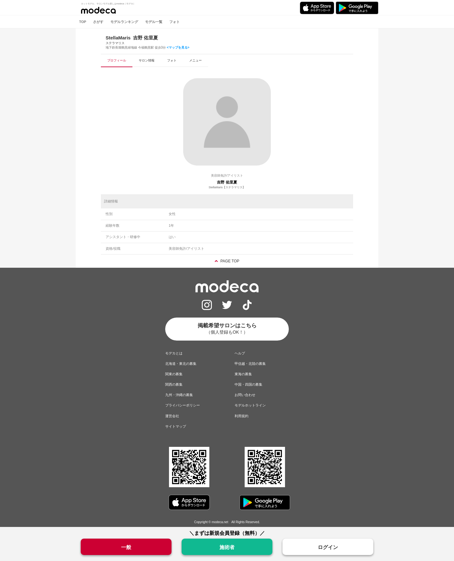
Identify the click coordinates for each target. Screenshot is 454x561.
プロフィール (116, 60)
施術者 (227, 547)
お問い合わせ (245, 395)
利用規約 (241, 416)
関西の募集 (174, 384)
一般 (126, 547)
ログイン (328, 547)
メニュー (195, 60)
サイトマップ (175, 426)
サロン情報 (146, 60)
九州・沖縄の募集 (179, 395)
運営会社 (172, 416)
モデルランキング (124, 22)
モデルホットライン (250, 405)
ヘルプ (240, 353)
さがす (98, 22)
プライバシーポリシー (182, 405)
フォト (174, 22)
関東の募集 (174, 374)
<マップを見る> (178, 47)
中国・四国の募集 (248, 384)
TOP (82, 22)
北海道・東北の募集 (180, 363)
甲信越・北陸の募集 (250, 363)
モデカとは (174, 353)
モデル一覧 (153, 22)
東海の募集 (243, 374)
